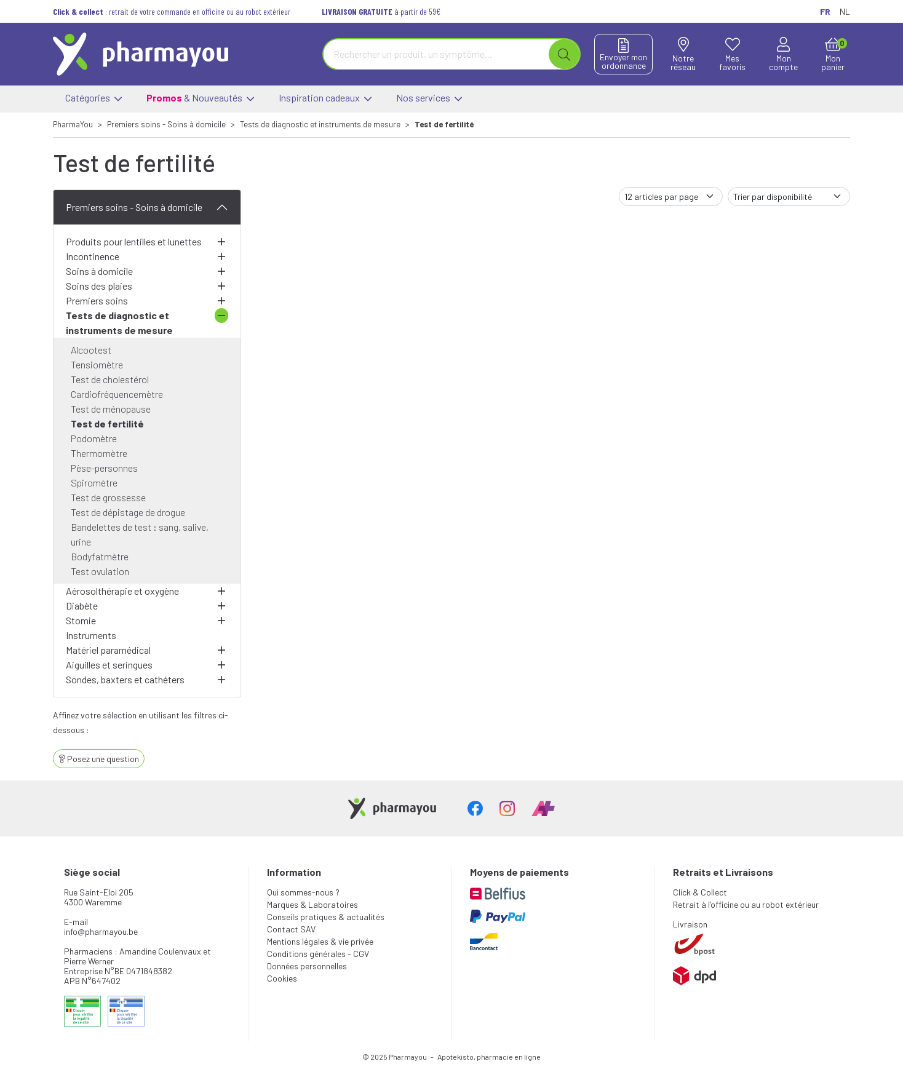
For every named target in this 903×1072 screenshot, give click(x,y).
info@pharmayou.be (101, 931)
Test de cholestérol (110, 379)
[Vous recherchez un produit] (436, 54)
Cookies (282, 978)
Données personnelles (307, 966)
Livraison (690, 924)
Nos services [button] (429, 99)
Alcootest (91, 349)
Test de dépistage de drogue (128, 512)
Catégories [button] (93, 99)
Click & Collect (700, 892)
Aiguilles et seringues (109, 664)
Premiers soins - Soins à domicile (134, 207)
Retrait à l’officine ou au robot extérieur (746, 904)
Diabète (82, 605)
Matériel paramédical (108, 650)
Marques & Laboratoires (312, 904)
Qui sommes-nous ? (303, 892)
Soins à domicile (99, 271)
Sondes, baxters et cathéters (125, 679)
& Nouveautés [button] (200, 99)
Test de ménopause (111, 409)
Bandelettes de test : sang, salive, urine (140, 534)
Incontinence (92, 256)
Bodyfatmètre (100, 556)
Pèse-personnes (104, 468)
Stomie (81, 620)
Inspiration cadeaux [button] (325, 99)
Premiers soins (97, 300)
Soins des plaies (99, 286)
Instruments (91, 635)
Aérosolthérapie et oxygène (122, 591)
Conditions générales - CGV (318, 953)
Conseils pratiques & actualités (325, 916)
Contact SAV (291, 929)
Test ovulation (100, 571)
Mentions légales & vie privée (320, 941)
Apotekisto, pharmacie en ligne (489, 1056)
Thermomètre (99, 453)
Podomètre (94, 438)
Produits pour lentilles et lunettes (134, 241)
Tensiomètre (97, 364)
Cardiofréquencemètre (117, 394)
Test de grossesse (108, 497)
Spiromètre (94, 482)
